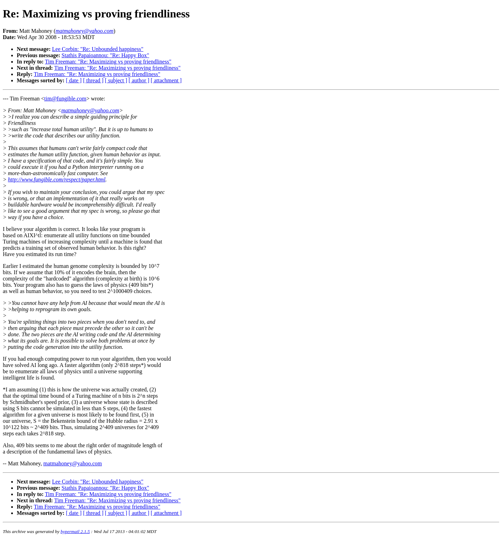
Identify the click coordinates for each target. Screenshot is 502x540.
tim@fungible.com (65, 99)
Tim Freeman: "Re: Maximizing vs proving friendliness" (108, 62)
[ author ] (139, 80)
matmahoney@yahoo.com (90, 110)
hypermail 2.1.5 (75, 531)
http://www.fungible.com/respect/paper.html (57, 179)
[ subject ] (116, 80)
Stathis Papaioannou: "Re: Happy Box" (105, 55)
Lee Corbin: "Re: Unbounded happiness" (97, 49)
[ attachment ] (166, 80)
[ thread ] (93, 80)
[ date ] (74, 80)
